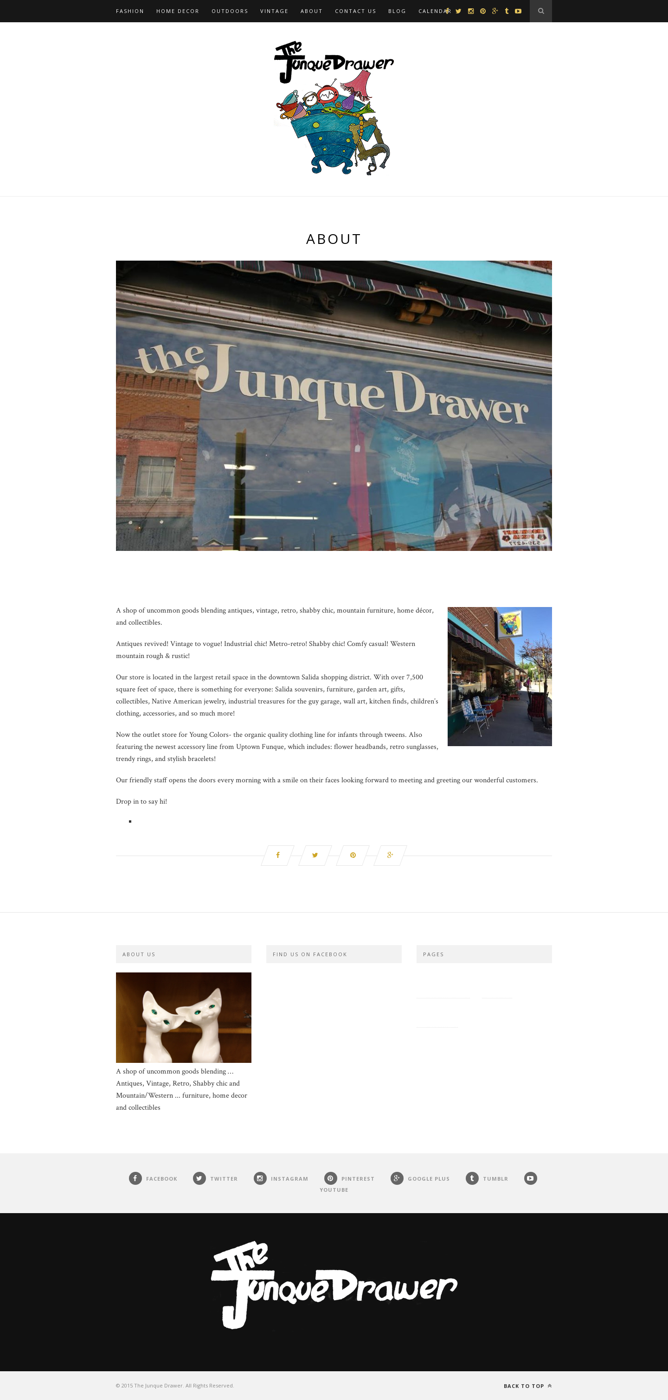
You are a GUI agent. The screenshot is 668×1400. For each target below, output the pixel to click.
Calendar (435, 10)
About (312, 10)
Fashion (130, 10)
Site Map (497, 983)
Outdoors (230, 10)
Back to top (528, 1385)
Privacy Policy (443, 983)
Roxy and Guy (494, 1012)
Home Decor (177, 10)
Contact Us (355, 10)
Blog (397, 10)
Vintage (274, 10)
